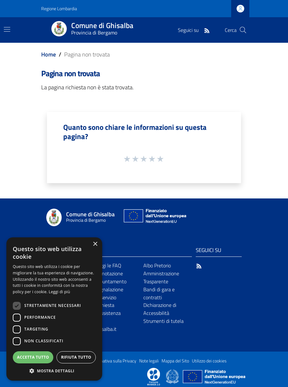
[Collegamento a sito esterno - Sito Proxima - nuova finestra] (153, 376)
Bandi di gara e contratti (159, 293)
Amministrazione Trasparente (161, 277)
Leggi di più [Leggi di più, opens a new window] (59, 291)
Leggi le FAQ (108, 265)
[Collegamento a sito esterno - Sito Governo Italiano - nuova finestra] (173, 376)
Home (48, 54)
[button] (54, 371)
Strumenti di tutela (163, 321)
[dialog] (54, 309)
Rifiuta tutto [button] (76, 357)
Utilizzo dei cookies (209, 361)
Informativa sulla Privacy (113, 361)
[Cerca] (243, 30)
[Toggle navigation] (7, 29)
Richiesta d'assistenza (108, 309)
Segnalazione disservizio (109, 293)
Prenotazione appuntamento (110, 277)
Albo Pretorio (157, 265)
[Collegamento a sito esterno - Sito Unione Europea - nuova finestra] (154, 217)
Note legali (149, 361)
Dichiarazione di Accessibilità (159, 309)
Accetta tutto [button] (33, 357)
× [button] (95, 244)
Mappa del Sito (175, 361)
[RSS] (207, 30)
